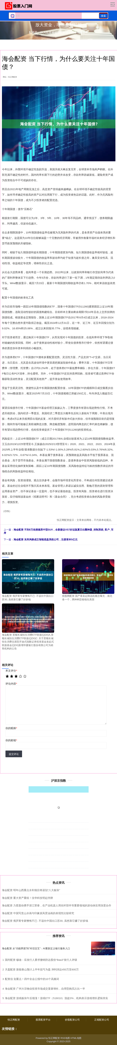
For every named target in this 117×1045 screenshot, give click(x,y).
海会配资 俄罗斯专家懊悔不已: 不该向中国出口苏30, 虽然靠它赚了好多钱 (45, 920)
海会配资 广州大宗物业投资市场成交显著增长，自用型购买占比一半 (45, 988)
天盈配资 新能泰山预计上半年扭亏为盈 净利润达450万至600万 (42, 969)
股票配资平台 (43, 1019)
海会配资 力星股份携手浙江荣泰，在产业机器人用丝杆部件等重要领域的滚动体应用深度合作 (56, 905)
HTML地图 (75, 1038)
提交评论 (14, 754)
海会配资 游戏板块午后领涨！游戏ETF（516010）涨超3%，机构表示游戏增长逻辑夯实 (56, 998)
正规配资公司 (101, 1019)
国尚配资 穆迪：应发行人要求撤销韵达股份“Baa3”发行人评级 (41, 959)
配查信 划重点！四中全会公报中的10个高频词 (32, 978)
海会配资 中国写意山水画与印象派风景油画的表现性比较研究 (38, 913)
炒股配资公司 (72, 1019)
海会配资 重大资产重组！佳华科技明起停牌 (27, 897)
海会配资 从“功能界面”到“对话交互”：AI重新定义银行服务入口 (36, 948)
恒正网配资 (14, 1019)
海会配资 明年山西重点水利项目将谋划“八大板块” (31, 890)
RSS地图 (65, 1038)
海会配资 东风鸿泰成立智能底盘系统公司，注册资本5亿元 (45, 539)
